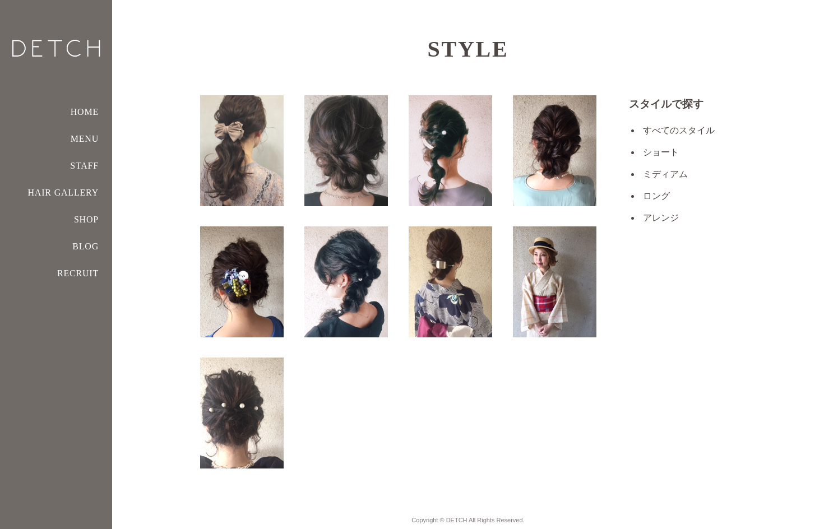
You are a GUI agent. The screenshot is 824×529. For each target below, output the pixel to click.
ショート (661, 152)
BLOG (85, 246)
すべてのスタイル (679, 130)
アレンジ (661, 217)
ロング (656, 196)
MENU (85, 138)
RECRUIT (78, 273)
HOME (85, 112)
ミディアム (665, 174)
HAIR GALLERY (63, 192)
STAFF (84, 165)
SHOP (86, 219)
